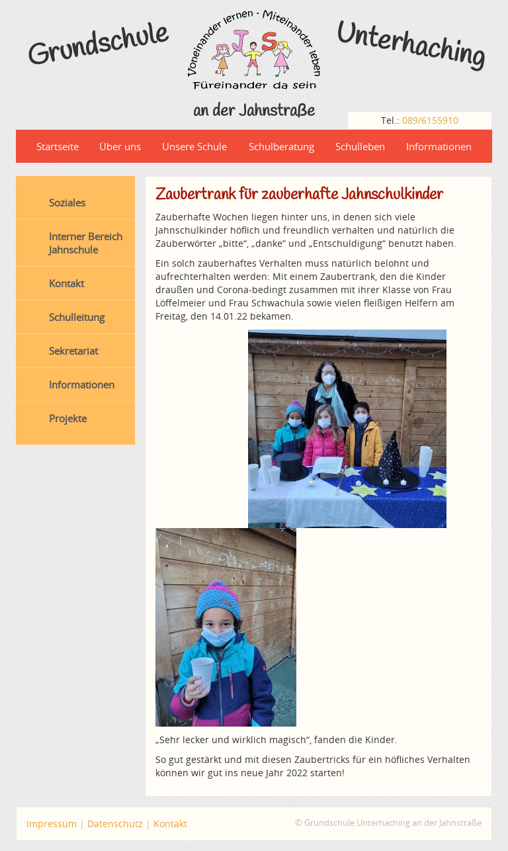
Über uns (120, 146)
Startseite (57, 146)
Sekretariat (73, 350)
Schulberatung (281, 146)
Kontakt (66, 283)
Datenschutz (115, 823)
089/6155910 (430, 120)
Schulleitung (77, 317)
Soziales (67, 202)
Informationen (439, 146)
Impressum (51, 823)
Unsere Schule (194, 146)
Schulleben (360, 146)
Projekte (68, 418)
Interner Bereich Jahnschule (85, 243)
